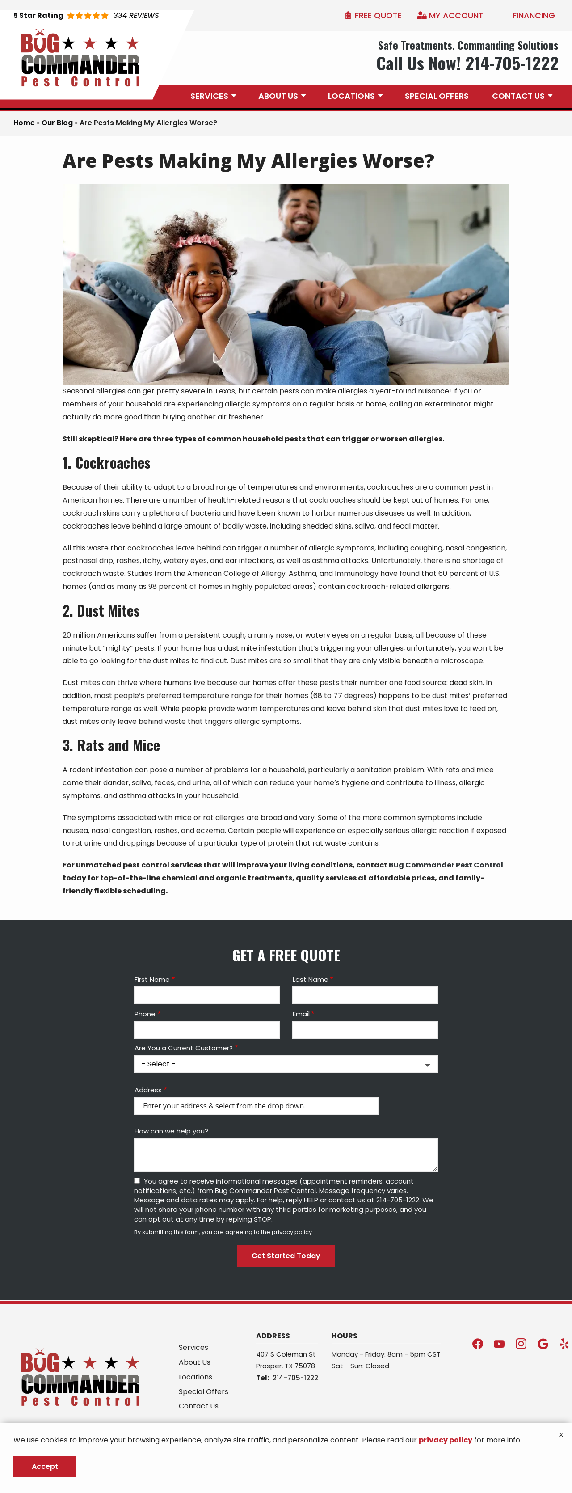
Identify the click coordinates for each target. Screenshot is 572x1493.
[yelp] (564, 1343)
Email (301, 1014)
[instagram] (521, 1343)
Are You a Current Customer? (184, 1048)
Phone (145, 1014)
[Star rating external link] (86, 16)
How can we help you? (171, 1131)
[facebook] (477, 1343)
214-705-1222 (295, 1378)
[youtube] (499, 1343)
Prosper (269, 1365)
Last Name (310, 979)
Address (148, 1090)
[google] (543, 1343)
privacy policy (292, 1232)
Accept (45, 1466)
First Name (152, 979)
